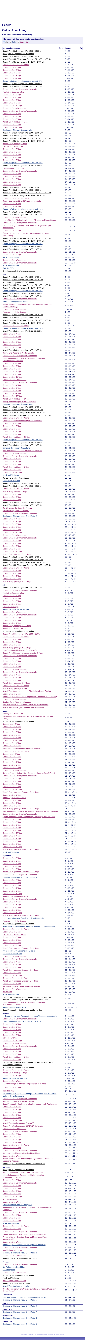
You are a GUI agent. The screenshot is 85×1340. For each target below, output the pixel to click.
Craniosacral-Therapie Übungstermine (18, 130)
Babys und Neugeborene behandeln (17, 302)
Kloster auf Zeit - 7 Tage (12, 73)
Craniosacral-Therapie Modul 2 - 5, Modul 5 (20, 1300)
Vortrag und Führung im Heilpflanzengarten (19, 402)
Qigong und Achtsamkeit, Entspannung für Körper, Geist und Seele (29, 817)
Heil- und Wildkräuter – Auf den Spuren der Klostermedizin (25, 705)
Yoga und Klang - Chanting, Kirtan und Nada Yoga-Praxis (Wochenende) (25, 1238)
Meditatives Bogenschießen (13, 92)
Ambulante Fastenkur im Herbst (15, 1078)
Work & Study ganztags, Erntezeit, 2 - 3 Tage (20, 981)
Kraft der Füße (8, 268)
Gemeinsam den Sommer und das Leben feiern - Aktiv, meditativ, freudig (28, 717)
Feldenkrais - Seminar (11, 481)
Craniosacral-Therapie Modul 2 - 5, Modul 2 (20, 516)
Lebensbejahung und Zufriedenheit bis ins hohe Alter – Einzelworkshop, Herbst (24, 1003)
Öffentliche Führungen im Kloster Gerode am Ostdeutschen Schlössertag (26, 234)
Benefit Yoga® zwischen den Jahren (17, 1283)
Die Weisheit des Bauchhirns (14, 1267)
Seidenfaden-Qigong (11, 257)
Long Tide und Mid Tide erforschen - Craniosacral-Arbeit (25, 1297)
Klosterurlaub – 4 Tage (11, 724)
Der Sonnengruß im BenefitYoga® (16, 478)
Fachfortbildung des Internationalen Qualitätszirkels (23, 1172)
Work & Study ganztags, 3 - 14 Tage (17, 626)
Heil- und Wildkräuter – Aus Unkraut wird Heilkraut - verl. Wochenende (30, 811)
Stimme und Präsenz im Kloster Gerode (18, 353)
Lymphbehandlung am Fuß (13, 168)
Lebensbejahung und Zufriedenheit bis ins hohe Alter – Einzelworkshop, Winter (24, 1176)
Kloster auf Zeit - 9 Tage (12, 78)
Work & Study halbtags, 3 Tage (15, 144)
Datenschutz (60, 1334)
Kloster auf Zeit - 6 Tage (12, 70)
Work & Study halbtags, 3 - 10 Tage (16, 437)
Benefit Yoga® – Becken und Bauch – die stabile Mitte (24, 1164)
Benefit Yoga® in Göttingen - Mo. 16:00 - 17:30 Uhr (23, 56)
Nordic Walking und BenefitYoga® (16, 511)
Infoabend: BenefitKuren (12, 954)
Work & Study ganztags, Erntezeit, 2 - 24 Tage (21, 809)
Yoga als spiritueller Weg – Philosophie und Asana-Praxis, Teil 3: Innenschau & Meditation (28, 1063)
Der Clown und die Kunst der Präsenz (17, 508)
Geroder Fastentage (10, 607)
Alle (5, 42)
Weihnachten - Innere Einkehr (14, 1281)
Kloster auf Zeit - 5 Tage (12, 67)
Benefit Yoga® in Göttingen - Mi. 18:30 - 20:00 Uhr (22, 84)
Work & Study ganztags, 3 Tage (15, 688)
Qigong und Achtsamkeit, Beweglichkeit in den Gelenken (25, 1234)
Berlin (13, 42)
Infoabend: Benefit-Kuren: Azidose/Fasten (19, 951)
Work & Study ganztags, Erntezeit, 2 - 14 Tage (21, 915)
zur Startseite (42, 7)
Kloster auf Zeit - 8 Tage (12, 76)
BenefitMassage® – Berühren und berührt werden (22, 1010)
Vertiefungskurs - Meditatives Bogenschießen (20, 650)
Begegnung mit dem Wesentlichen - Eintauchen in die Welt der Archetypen (27, 1209)
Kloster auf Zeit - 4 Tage (12, 95)
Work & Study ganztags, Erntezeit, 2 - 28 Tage (21, 792)
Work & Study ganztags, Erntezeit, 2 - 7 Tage (20, 970)
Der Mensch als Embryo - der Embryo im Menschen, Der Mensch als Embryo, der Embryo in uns (29, 1095)
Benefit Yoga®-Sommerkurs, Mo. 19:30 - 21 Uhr (21, 634)
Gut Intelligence (9, 1270)
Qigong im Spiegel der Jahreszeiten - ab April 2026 (22, 81)
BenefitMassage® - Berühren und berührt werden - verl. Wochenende (30, 1104)
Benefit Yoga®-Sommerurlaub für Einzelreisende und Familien (27, 691)
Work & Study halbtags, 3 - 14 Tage (16, 399)
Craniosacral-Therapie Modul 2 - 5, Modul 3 (20, 877)
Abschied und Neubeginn (12, 1250)
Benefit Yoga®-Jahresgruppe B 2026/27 (18, 1123)
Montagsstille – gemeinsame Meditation (18, 54)
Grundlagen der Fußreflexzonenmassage (19, 271)
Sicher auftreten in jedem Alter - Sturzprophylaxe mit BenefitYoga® (29, 773)
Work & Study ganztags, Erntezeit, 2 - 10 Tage (21, 948)
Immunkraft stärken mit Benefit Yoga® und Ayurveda (23, 918)
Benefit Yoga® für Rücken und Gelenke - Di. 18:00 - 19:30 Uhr (27, 59)
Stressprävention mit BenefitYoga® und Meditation (22, 201)
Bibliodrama (7, 992)
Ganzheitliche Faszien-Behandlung (16, 448)
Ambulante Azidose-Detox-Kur (14, 1007)
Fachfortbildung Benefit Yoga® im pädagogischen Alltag (24, 1084)
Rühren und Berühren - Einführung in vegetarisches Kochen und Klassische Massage (28, 1160)
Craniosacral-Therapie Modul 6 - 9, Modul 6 (20, 1306)
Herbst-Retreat (8, 1091)
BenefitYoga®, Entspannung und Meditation (20, 1258)
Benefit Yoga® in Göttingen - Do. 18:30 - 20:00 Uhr (22, 86)
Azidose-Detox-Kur (10, 1199)
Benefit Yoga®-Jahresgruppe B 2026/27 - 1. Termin (23, 1126)
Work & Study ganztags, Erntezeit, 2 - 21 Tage (21, 849)
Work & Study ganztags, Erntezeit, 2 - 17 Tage (21, 872)
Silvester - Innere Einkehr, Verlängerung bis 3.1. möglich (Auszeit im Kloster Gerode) (29, 1290)
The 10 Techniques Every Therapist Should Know (22, 1021)
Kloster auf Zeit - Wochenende (14, 108)
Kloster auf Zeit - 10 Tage (12, 106)
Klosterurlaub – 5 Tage (11, 754)
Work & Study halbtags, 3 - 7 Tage (16, 122)
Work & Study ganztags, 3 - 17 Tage (17, 581)
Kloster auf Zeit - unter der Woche (16, 65)
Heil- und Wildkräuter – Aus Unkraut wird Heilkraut (22, 451)
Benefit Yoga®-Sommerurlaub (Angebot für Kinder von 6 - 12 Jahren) (30, 697)
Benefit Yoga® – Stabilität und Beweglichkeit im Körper (24, 1245)
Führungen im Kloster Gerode (14, 312)
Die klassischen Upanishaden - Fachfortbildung (21, 1153)
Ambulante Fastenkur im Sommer (16, 609)
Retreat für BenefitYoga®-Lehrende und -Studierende (23, 707)
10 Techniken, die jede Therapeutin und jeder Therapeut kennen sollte (30, 1016)
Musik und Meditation (11, 266)
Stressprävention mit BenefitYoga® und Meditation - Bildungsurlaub (29, 926)
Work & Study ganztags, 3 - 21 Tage (17, 554)
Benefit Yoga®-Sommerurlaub (14, 798)
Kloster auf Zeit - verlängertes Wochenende (20, 89)
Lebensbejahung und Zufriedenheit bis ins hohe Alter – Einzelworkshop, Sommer (24, 359)
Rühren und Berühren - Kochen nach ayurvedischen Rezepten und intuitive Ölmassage (29, 305)
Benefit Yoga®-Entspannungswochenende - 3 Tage (23, 653)
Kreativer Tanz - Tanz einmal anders (17, 702)
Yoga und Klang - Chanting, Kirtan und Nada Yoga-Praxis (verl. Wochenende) (27, 227)
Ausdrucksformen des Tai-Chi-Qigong (17, 1205)
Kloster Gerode (24, 42)
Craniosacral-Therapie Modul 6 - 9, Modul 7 (20, 1312)
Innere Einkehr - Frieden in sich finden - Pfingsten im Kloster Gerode (29, 220)
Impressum (51, 1334)
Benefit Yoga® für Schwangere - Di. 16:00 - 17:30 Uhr (24, 62)
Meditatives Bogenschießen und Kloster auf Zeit (21, 986)
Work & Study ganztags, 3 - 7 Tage (16, 683)
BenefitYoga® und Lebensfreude (15, 896)
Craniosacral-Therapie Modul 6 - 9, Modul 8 (20, 1318)
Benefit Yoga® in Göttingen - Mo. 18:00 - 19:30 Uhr (23, 51)
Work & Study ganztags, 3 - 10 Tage (17, 648)
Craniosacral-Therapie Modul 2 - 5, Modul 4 (20, 1253)
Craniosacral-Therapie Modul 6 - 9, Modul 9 (20, 1324)
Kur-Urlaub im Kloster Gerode (14, 146)
